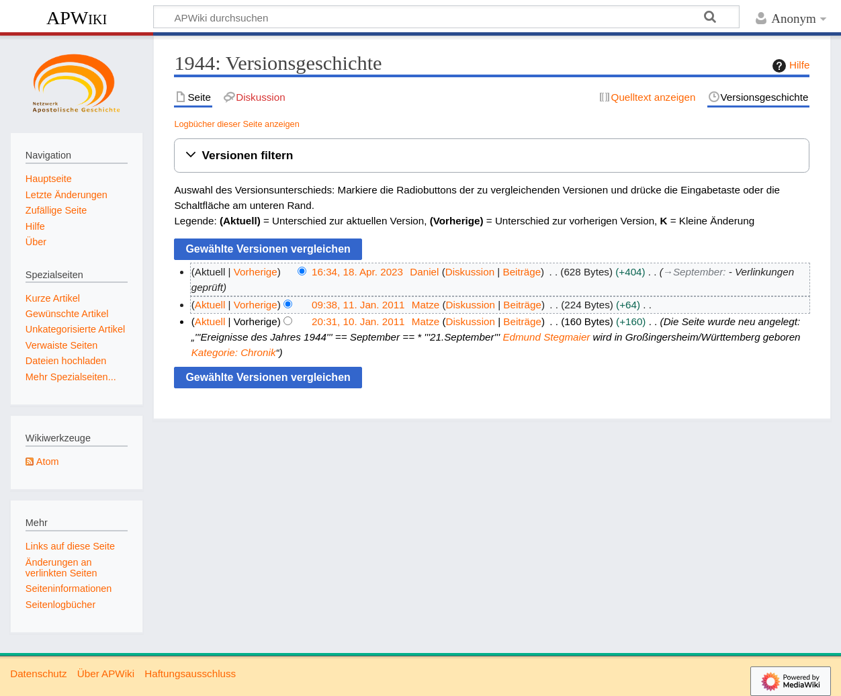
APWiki (76, 17)
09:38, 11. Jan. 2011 (358, 304)
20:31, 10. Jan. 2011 (358, 321)
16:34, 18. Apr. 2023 (357, 271)
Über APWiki (105, 673)
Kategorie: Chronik (233, 352)
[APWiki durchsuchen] (446, 17)
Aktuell (210, 304)
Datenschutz (38, 673)
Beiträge (522, 271)
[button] (491, 155)
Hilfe (789, 66)
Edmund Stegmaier (546, 337)
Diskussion (469, 271)
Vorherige (255, 271)
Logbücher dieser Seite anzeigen (236, 124)
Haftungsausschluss (190, 673)
